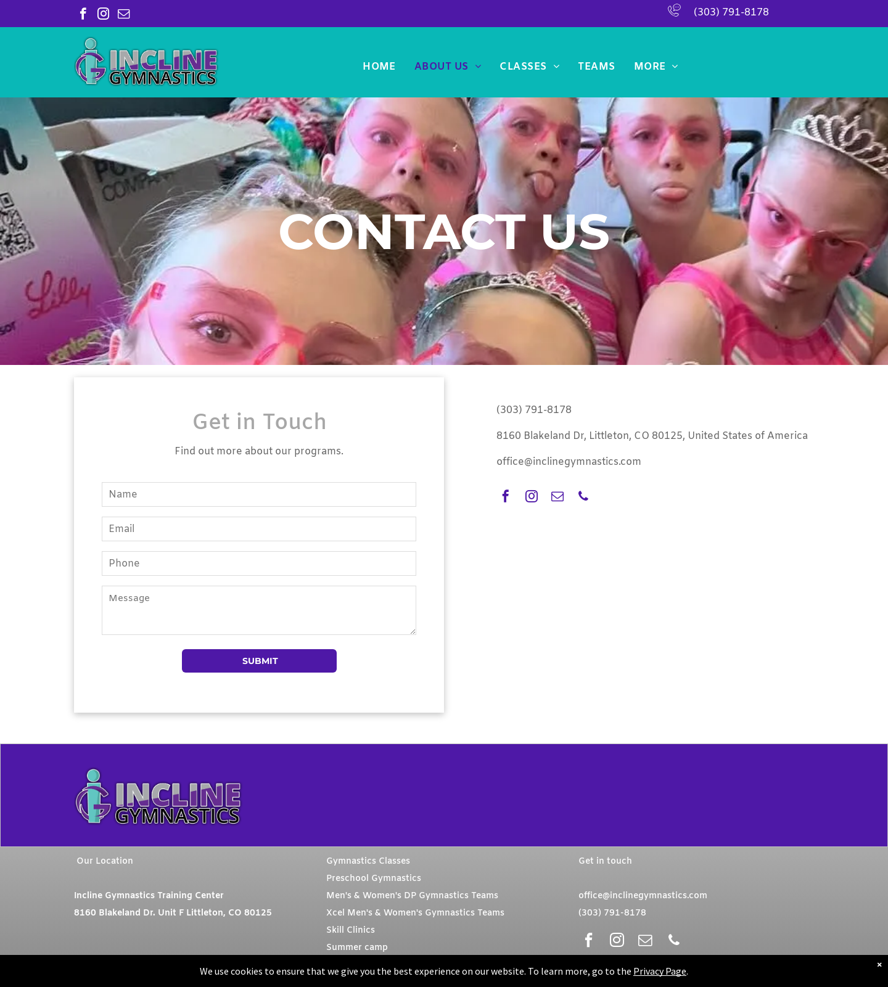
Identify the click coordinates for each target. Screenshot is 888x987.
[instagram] (103, 15)
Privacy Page (659, 971)
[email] (124, 15)
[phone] (583, 498)
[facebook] (83, 15)
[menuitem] (379, 66)
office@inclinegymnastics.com (568, 462)
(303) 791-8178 (731, 12)
